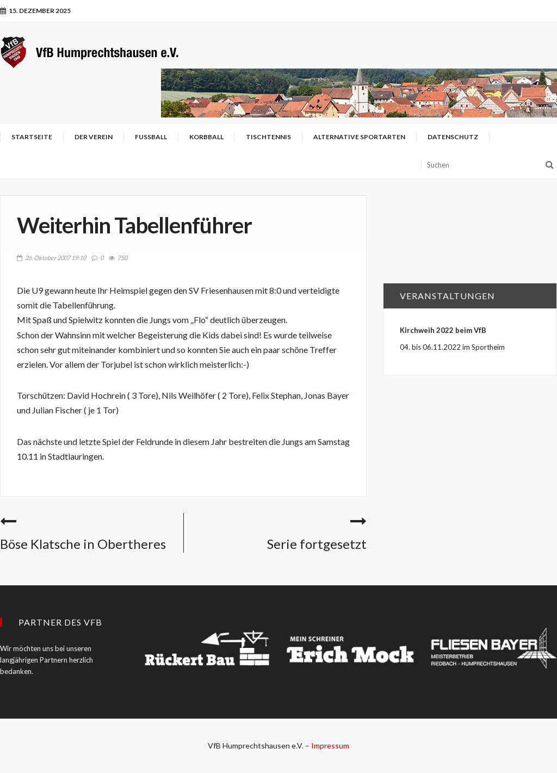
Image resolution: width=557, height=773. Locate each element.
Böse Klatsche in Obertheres (83, 544)
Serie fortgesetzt (317, 544)
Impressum (330, 745)
